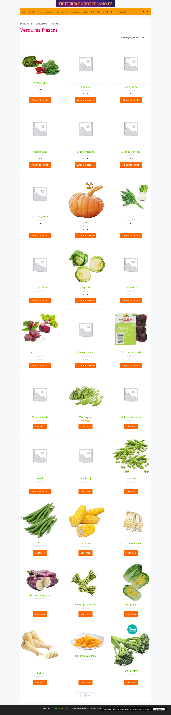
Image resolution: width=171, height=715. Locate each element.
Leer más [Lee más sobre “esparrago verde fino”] (85, 613)
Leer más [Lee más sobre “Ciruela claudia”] (40, 426)
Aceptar (159, 709)
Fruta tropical (75, 12)
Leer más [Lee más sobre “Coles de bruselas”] (131, 426)
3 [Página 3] (88, 694)
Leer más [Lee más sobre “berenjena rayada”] (40, 613)
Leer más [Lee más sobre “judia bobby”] (40, 552)
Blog (112, 12)
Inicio (24, 12)
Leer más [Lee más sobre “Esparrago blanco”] (131, 552)
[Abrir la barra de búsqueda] (148, 11)
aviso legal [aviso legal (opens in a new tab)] (76, 708)
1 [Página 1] (82, 694)
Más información (145, 709)
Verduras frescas (43, 23)
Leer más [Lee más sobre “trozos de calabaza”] (85, 682)
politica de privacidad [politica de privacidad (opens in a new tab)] (99, 708)
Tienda (32, 12)
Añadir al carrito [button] (40, 99)
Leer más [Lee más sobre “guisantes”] (131, 491)
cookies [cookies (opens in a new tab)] (85, 708)
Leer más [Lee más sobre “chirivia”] (40, 682)
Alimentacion (61, 12)
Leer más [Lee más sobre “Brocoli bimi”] (131, 682)
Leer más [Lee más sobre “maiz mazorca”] (85, 552)
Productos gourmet (99, 12)
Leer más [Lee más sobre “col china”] (131, 613)
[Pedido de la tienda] (135, 37)
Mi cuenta (121, 12)
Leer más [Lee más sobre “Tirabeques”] (85, 426)
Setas (86, 12)
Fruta (40, 12)
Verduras (49, 12)
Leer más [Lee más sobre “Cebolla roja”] (85, 491)
